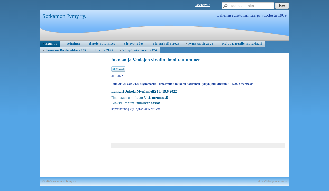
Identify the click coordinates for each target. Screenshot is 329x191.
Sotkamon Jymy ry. (64, 16)
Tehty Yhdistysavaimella (271, 181)
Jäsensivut (202, 5)
